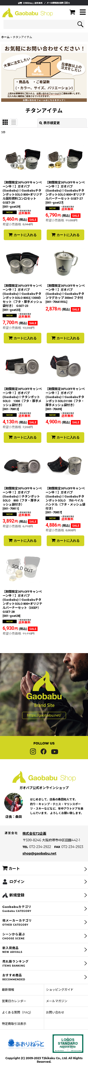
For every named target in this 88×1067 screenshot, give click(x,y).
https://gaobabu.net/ (44, 725)
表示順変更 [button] (49, 123)
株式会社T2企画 (34, 843)
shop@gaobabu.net (39, 863)
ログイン (16, 891)
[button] (83, 12)
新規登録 (16, 904)
